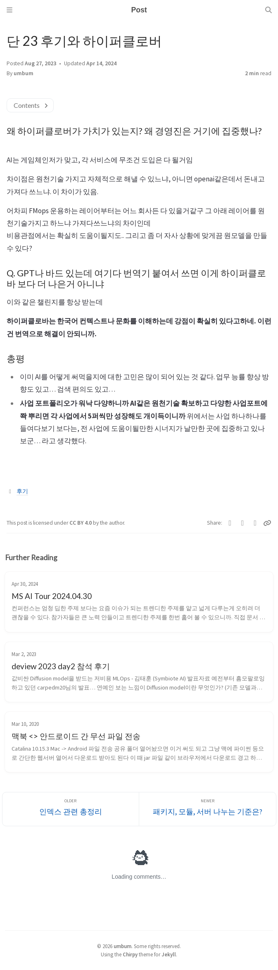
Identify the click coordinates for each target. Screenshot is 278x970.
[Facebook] (242, 523)
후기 (22, 491)
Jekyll (169, 954)
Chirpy (130, 954)
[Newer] (207, 809)
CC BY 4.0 (81, 522)
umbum (23, 73)
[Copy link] (267, 523)
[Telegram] (255, 523)
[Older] (71, 809)
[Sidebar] (9, 10)
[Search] (268, 10)
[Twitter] (230, 523)
